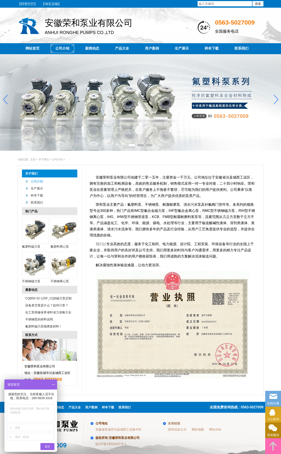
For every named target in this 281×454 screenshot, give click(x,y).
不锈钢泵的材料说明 (39, 319)
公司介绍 (62, 48)
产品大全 (122, 48)
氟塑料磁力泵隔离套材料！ (43, 326)
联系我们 (241, 48)
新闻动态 (92, 48)
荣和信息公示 (177, 429)
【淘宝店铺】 (51, 4)
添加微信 (273, 429)
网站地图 (198, 429)
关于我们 (31, 173)
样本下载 (212, 48)
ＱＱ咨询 (273, 414)
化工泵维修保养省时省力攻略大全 (48, 312)
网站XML (215, 429)
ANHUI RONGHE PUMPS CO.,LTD (80, 26)
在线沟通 (273, 398)
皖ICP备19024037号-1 (110, 444)
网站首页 (32, 48)
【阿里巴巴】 (27, 4)
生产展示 (182, 48)
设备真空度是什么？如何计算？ (46, 305)
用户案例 (152, 48)
